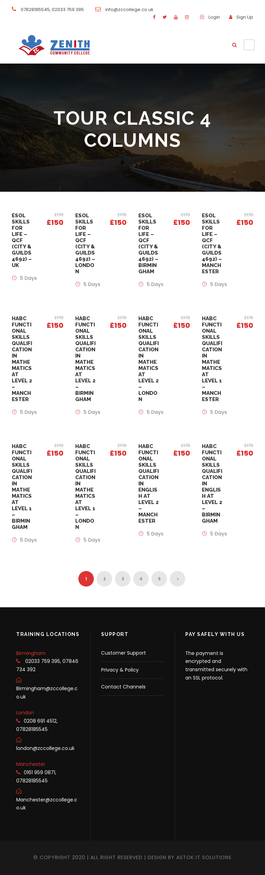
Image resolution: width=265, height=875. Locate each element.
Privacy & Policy (120, 669)
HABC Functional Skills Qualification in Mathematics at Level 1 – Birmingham (22, 486)
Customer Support (123, 652)
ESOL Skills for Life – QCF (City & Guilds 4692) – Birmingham (148, 243)
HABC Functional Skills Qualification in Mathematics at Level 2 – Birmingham (85, 358)
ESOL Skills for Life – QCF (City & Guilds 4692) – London (85, 243)
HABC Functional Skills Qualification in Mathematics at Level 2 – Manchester (22, 358)
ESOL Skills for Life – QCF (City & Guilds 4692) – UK (22, 240)
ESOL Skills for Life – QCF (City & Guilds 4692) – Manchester (212, 243)
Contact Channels (123, 686)
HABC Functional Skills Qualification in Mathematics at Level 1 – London (85, 486)
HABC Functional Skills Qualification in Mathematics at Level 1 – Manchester (212, 358)
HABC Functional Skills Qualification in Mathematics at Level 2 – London (148, 358)
